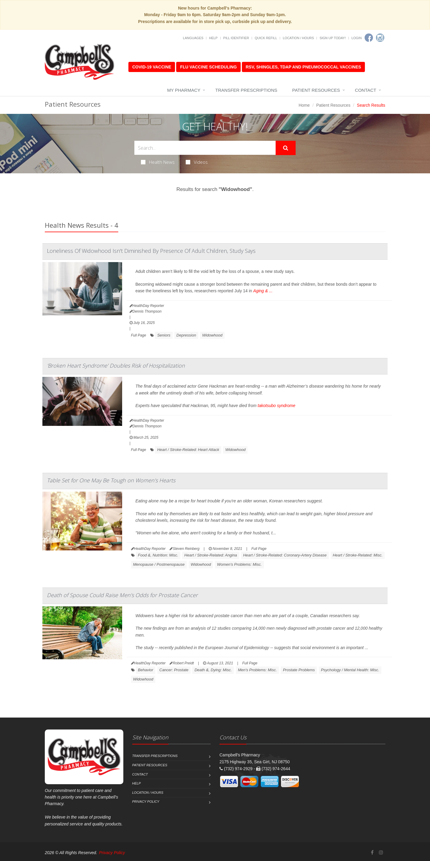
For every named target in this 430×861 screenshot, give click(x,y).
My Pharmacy (183, 90)
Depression (186, 335)
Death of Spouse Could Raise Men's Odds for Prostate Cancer (122, 595)
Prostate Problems (299, 670)
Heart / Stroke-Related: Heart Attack (188, 449)
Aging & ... (263, 290)
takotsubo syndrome (276, 405)
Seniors (163, 335)
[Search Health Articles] (205, 148)
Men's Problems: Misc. (257, 670)
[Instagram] (380, 37)
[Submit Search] (286, 148)
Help (213, 38)
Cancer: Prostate (174, 670)
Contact (365, 90)
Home (304, 105)
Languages (193, 38)
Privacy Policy (145, 801)
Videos (197, 162)
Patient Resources (316, 90)
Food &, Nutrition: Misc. (158, 555)
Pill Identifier (236, 38)
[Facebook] (369, 37)
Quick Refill (266, 38)
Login (356, 38)
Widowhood (212, 335)
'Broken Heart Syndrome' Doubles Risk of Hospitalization (116, 365)
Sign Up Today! (333, 38)
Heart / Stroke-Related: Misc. (358, 555)
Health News (158, 162)
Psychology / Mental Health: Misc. (350, 670)
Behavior (145, 670)
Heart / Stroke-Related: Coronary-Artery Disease (285, 555)
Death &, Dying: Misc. (213, 670)
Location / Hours (298, 38)
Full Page (138, 335)
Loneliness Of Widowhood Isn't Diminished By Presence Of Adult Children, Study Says (151, 250)
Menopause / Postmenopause (159, 564)
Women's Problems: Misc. (239, 564)
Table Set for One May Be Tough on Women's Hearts (111, 480)
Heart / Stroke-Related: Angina (210, 555)
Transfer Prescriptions (246, 90)
